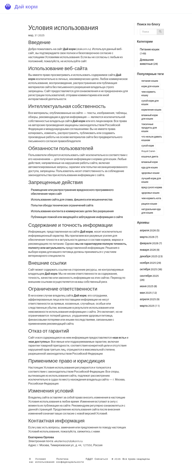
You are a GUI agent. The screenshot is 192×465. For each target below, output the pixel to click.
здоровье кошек (150, 193)
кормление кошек (151, 110)
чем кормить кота (151, 198)
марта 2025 (150, 305)
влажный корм (149, 162)
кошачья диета (149, 156)
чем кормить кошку (148, 94)
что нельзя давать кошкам (151, 139)
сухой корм (147, 146)
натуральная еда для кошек (151, 211)
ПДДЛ (89, 459)
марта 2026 (149, 237)
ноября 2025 (150, 262)
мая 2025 (148, 292)
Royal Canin (148, 151)
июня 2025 (148, 286)
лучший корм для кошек (151, 180)
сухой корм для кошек (150, 103)
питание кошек (149, 81)
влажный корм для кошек (149, 117)
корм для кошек (150, 86)
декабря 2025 (151, 256)
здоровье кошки (150, 173)
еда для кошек (149, 167)
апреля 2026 (150, 230)
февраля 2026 (151, 243)
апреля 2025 (150, 299)
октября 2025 (151, 269)
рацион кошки (149, 204)
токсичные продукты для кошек (149, 128)
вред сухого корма (151, 187)
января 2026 (149, 249)
